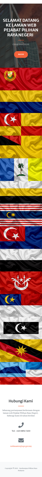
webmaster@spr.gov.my (21, 446)
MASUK (21, 54)
